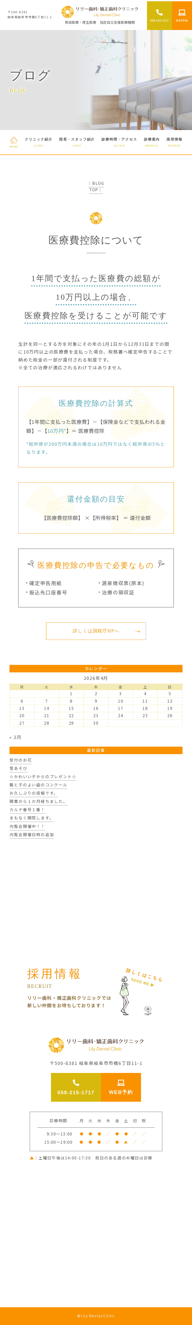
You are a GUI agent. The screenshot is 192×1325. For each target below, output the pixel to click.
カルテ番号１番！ (27, 809)
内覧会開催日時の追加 (32, 834)
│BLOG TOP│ (96, 186)
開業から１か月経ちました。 (38, 801)
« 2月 (16, 737)
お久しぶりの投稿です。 (34, 793)
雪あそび (18, 768)
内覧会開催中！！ (27, 826)
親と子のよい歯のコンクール (38, 785)
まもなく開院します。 (32, 818)
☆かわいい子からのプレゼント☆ (43, 776)
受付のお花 (21, 760)
